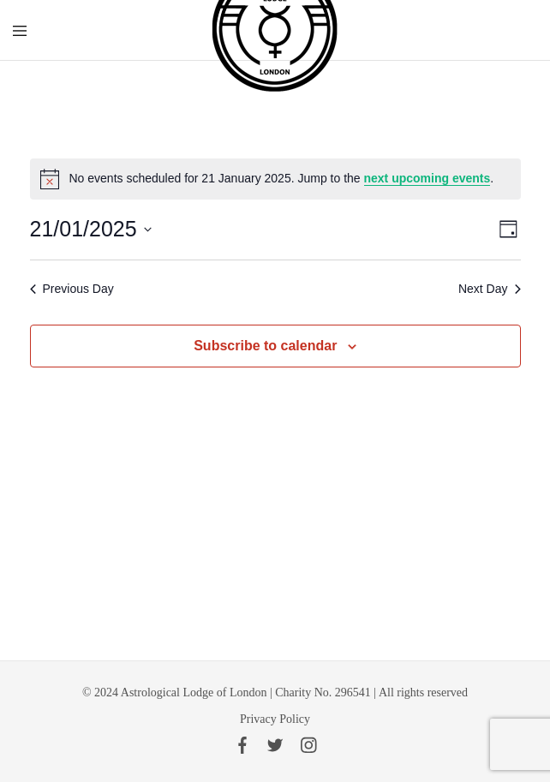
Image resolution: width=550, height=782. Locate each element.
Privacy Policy (275, 719)
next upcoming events (427, 178)
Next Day (489, 288)
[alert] (275, 179)
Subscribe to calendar (265, 345)
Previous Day (72, 288)
